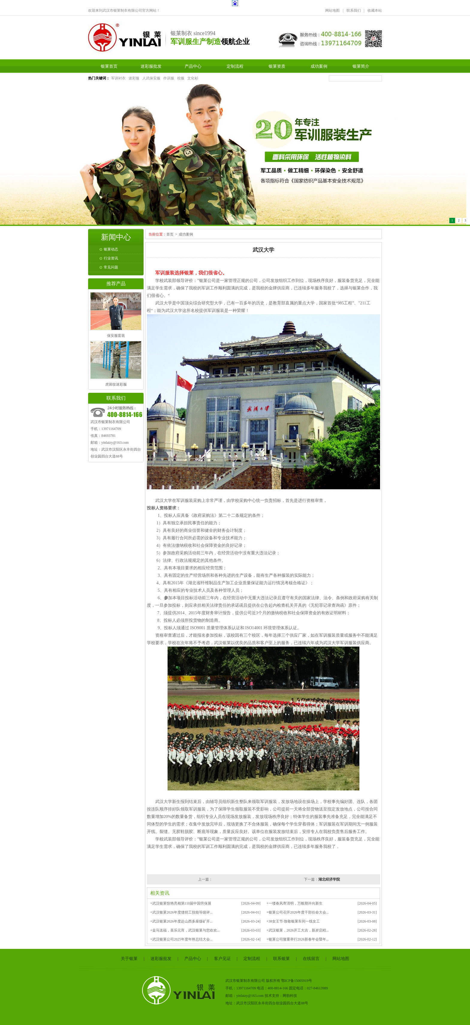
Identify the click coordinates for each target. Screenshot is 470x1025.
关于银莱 (129, 958)
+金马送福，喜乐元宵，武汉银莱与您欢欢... (185, 930)
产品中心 (193, 66)
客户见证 (222, 958)
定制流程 (235, 66)
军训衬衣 (118, 78)
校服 (180, 78)
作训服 (168, 78)
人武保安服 (151, 78)
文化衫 (192, 78)
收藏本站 (374, 10)
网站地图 (332, 10)
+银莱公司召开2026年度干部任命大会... (297, 912)
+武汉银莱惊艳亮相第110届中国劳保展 (180, 903)
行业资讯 (111, 258)
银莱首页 (109, 66)
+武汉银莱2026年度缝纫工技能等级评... (181, 912)
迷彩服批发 (151, 66)
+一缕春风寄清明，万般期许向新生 (294, 903)
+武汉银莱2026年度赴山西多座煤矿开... (181, 921)
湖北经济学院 (329, 879)
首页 (170, 234)
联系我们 (354, 10)
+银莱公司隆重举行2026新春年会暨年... (297, 939)
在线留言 (311, 958)
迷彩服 (134, 78)
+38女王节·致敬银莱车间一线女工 (293, 921)
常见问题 (111, 267)
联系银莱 (281, 958)
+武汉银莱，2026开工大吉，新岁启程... (297, 930)
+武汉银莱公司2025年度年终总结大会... (181, 939)
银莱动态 (111, 249)
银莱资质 (277, 66)
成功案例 (319, 66)
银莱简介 (360, 66)
